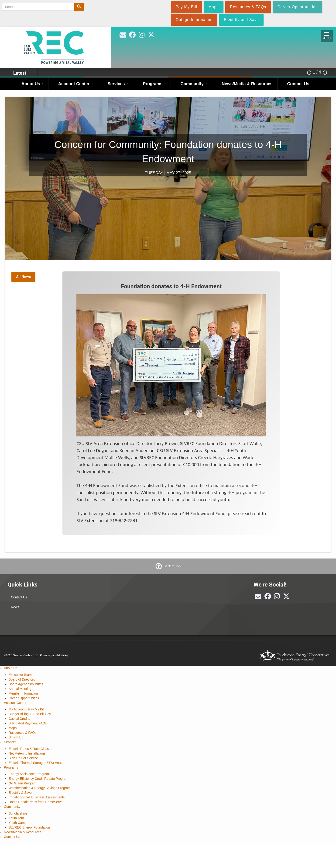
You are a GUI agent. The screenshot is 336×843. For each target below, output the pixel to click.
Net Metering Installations (27, 753)
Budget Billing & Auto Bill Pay (30, 714)
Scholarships (18, 813)
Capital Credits (19, 718)
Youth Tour (16, 818)
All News (23, 276)
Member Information (23, 693)
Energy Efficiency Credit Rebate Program (38, 778)
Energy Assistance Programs (30, 774)
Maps (13, 728)
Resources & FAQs (22, 732)
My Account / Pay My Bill (26, 709)
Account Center (75, 83)
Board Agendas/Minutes (26, 684)
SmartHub (16, 737)
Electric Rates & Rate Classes (30, 749)
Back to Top (172, 566)
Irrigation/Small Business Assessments (37, 797)
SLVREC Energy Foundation (29, 827)
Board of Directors (22, 679)
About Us (32, 83)
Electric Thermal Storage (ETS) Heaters (37, 763)
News (15, 607)
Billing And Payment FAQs (28, 723)
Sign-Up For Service (23, 758)
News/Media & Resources (247, 83)
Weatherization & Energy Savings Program (40, 788)
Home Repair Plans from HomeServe (35, 802)
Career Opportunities (24, 698)
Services (117, 83)
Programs (154, 83)
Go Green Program (22, 783)
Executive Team (20, 675)
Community (194, 83)
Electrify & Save (20, 792)
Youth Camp (18, 823)
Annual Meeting (20, 689)
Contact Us (298, 83)
